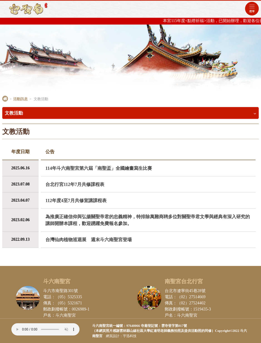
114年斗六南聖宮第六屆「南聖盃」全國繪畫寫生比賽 (98, 168)
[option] (130, 59)
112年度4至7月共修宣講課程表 (76, 200)
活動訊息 (20, 99)
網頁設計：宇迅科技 (121, 336)
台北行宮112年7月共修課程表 (74, 184)
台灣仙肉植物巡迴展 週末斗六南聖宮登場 (88, 239)
